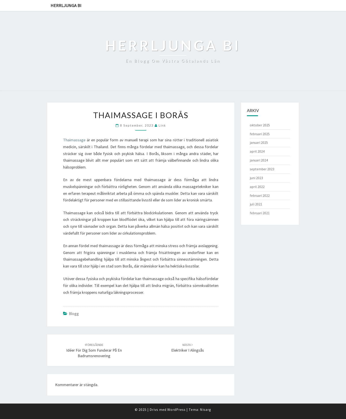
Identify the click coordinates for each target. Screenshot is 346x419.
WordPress (176, 409)
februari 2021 (260, 213)
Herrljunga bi (66, 5)
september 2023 (262, 169)
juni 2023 (256, 178)
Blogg (74, 313)
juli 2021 (256, 204)
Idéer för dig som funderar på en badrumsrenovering (94, 350)
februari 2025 (260, 134)
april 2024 (257, 151)
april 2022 (257, 186)
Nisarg (205, 409)
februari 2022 (260, 195)
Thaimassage (74, 139)
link (162, 125)
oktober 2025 (260, 125)
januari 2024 (259, 160)
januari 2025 (259, 142)
